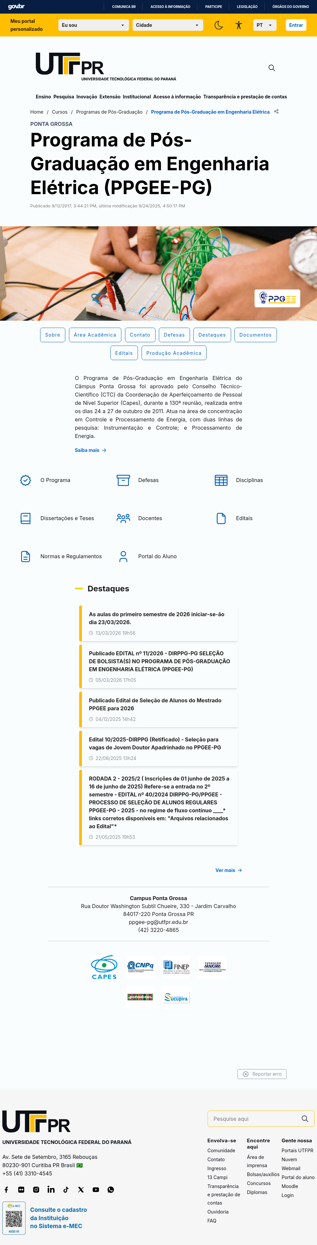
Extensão (109, 96)
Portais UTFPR (297, 1151)
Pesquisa (63, 96)
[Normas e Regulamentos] (61, 574)
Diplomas (257, 1192)
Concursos (259, 1183)
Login (288, 1195)
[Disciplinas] (256, 498)
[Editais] (256, 536)
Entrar (296, 25)
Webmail (291, 1168)
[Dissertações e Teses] (61, 536)
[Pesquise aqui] (255, 1118)
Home (42, 112)
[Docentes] (158, 536)
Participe (213, 7)
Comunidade (221, 1151)
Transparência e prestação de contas (245, 96)
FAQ (212, 1221)
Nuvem (289, 1160)
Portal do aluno (298, 1177)
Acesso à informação (170, 7)
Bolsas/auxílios (263, 1174)
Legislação (247, 7)
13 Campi (218, 1177)
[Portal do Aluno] (158, 574)
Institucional (137, 96)
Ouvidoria (218, 1212)
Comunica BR (124, 7)
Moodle (290, 1186)
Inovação (87, 96)
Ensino (43, 96)
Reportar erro (256, 1074)
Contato (216, 1160)
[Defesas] (158, 498)
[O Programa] (61, 498)
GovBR (16, 7)
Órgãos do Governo (291, 7)
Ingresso (217, 1168)
